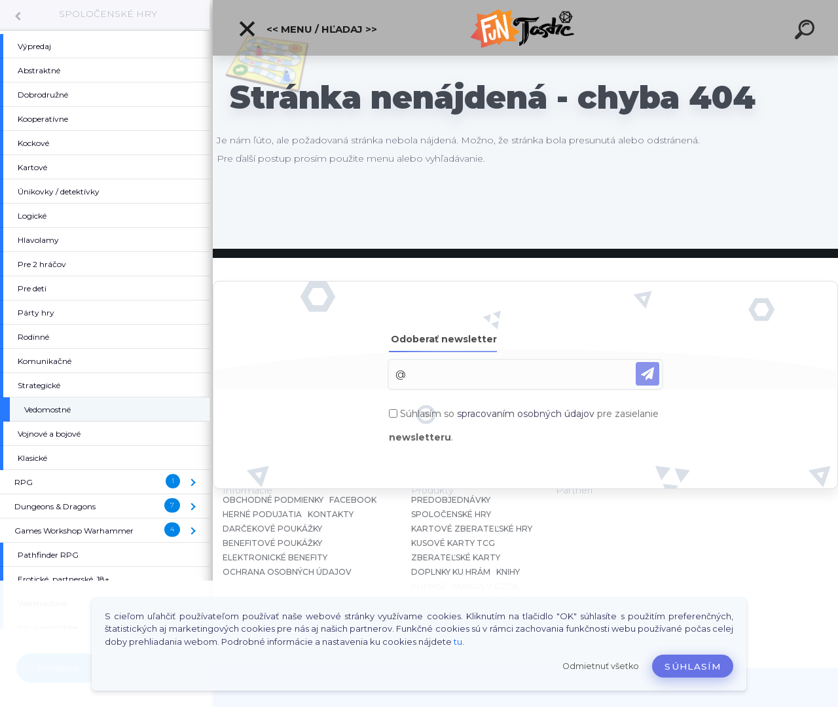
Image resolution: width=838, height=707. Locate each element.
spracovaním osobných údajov (525, 414)
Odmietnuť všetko (600, 666)
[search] (806, 31)
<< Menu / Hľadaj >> (307, 29)
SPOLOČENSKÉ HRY (108, 14)
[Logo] (525, 28)
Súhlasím (693, 666)
